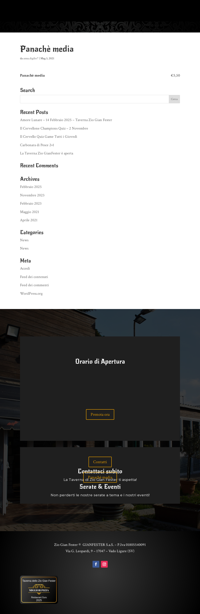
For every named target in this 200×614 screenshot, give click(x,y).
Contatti (100, 461)
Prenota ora (100, 414)
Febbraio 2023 (31, 203)
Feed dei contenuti (34, 276)
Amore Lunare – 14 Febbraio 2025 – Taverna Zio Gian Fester (66, 119)
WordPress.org (31, 293)
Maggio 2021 (29, 211)
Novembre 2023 (32, 194)
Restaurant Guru (39, 597)
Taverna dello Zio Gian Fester (38, 580)
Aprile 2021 (29, 219)
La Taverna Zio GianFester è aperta (46, 152)
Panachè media (100, 477)
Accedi (25, 268)
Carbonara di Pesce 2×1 (37, 144)
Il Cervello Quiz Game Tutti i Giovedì (48, 136)
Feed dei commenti (34, 284)
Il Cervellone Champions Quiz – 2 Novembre (54, 127)
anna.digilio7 (30, 58)
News (24, 239)
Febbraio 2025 (31, 186)
